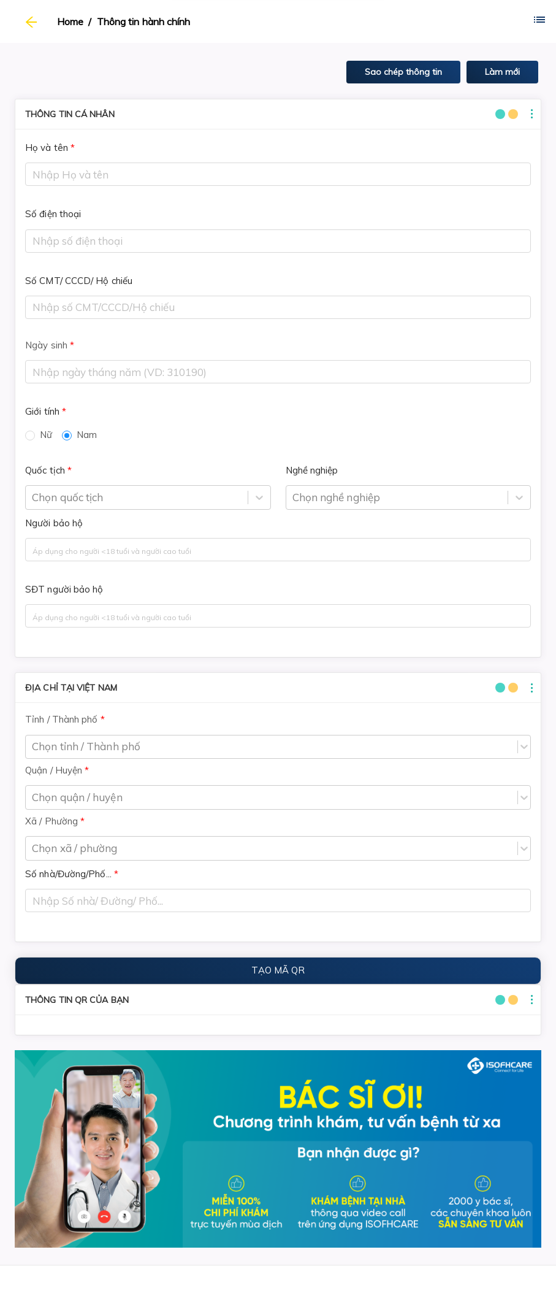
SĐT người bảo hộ (64, 589)
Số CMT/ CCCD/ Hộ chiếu (78, 280)
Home (70, 21)
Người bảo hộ (54, 523)
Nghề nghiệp (312, 470)
